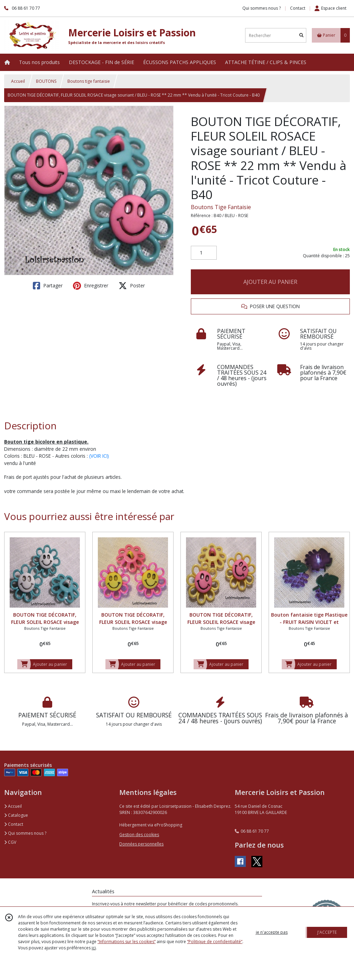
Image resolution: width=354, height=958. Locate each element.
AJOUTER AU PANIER (270, 282)
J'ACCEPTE (327, 932)
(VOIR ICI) (99, 456)
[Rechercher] (301, 35)
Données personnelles (141, 844)
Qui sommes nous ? (25, 833)
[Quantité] (204, 253)
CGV (10, 842)
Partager (48, 285)
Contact (297, 8)
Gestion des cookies (139, 835)
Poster (132, 285)
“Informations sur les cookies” (126, 941)
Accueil (18, 81)
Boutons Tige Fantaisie (221, 207)
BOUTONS (46, 81)
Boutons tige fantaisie (88, 81)
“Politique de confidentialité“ (214, 941)
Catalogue (16, 815)
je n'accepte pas (272, 932)
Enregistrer (90, 285)
